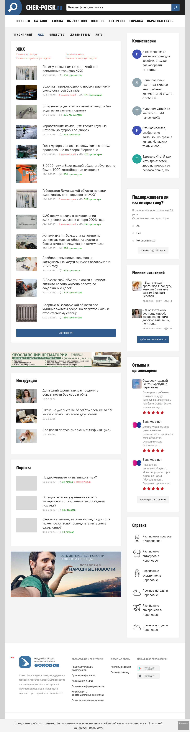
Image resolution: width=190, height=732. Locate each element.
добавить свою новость (153, 339)
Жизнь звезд (80, 35)
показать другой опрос (153, 250)
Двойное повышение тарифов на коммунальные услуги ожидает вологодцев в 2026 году (76, 262)
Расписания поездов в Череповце (157, 538)
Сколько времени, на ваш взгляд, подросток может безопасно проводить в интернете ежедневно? (76, 523)
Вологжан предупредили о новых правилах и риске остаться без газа (76, 88)
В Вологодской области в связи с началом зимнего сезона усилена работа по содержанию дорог (74, 284)
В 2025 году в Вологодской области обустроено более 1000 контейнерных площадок (78, 168)
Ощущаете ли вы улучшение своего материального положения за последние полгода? (73, 501)
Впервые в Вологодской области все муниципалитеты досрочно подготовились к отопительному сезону (75, 309)
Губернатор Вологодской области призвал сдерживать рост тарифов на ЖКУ (74, 193)
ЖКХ (41, 35)
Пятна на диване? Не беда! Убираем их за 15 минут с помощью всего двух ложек (77, 412)
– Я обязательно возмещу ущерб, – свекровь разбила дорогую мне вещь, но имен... (156, 316)
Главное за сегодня (26, 54)
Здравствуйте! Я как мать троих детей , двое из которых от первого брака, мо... (156, 163)
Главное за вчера (75, 54)
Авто (99, 35)
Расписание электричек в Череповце (151, 575)
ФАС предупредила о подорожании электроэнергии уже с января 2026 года (73, 218)
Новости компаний (17, 35)
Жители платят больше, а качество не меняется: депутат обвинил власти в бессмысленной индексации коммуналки (73, 239)
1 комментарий (82, 482)
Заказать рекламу (120, 672)
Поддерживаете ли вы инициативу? (69, 477)
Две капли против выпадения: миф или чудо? (76, 430)
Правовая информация (84, 675)
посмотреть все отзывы (153, 499)
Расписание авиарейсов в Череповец (152, 610)
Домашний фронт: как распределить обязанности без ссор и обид (70, 392)
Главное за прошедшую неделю (33, 58)
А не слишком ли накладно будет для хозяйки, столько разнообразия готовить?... (156, 61)
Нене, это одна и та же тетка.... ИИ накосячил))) (156, 113)
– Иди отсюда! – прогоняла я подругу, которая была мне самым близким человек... (157, 289)
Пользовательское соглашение (88, 700)
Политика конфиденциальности (88, 686)
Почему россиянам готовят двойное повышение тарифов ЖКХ (69, 69)
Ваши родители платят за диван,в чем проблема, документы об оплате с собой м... (157, 89)
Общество (57, 35)
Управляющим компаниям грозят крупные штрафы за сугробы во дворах (74, 128)
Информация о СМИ (82, 681)
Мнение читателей (148, 273)
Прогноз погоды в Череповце (155, 593)
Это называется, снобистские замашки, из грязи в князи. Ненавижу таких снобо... (157, 137)
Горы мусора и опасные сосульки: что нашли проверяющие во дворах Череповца (76, 148)
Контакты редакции (121, 667)
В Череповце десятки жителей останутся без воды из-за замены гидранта (76, 108)
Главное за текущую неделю (81, 58)
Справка (139, 525)
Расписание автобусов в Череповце (150, 556)
